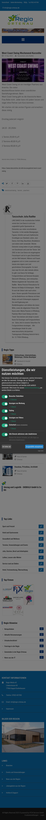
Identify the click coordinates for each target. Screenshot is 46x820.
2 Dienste (13, 400)
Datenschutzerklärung (32, 388)
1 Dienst (12, 407)
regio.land (40, 451)
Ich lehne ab (6, 447)
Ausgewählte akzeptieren (34, 447)
